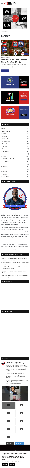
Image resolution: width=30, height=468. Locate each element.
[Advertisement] (15, 296)
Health (3, 154)
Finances (4, 148)
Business (4, 133)
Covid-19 (7, 161)
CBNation (26, 214)
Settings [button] (5, 464)
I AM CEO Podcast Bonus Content (12, 159)
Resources (4, 171)
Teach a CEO (6, 141)
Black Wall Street (6, 131)
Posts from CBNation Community (13, 254)
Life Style (4, 166)
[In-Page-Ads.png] (15, 18)
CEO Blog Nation (6, 138)
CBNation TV (5, 136)
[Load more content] (10, 443)
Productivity (5, 169)
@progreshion (7, 229)
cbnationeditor (5, 57)
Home (3, 31)
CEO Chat (4, 143)
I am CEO (4, 156)
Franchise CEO (5, 151)
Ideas (3, 164)
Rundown (4, 174)
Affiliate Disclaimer (15, 238)
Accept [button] (12, 464)
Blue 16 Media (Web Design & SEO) (15, 215)
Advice (3, 128)
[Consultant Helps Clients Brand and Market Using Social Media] (15, 48)
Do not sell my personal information (11, 461)
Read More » (5, 71)
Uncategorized (5, 176)
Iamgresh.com (4, 231)
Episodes (4, 146)
